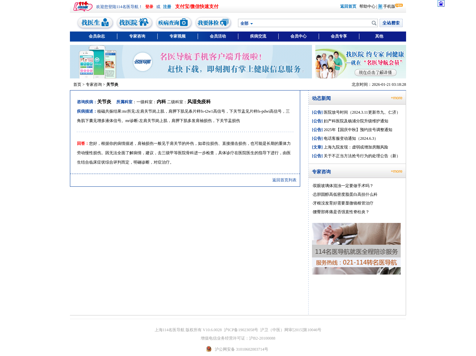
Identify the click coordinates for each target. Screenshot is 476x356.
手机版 (386, 6)
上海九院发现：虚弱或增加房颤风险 (350, 147)
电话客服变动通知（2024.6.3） (345, 138)
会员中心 (298, 36)
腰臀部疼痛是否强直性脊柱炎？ (341, 212)
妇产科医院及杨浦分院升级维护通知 (350, 121)
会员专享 (339, 36)
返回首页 (348, 6)
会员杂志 (97, 36)
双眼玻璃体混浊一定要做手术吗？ (343, 185)
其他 (379, 36)
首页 (77, 84)
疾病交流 (258, 36)
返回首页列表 (284, 180)
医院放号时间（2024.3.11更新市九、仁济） (356, 112)
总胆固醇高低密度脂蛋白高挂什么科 (345, 194)
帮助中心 (367, 6)
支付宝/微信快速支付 (197, 6)
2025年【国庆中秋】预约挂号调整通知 (352, 129)
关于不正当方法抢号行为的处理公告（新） (356, 156)
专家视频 (177, 36)
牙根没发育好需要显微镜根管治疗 (343, 203)
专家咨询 (137, 36)
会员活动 (218, 36)
